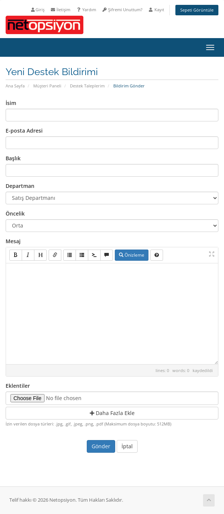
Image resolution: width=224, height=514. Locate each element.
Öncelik (15, 213)
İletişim (60, 9)
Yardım (86, 9)
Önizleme (131, 255)
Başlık (13, 158)
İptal (127, 446)
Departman (20, 185)
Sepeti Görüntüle (197, 10)
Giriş (37, 9)
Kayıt (156, 9)
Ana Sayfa (15, 86)
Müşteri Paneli (47, 86)
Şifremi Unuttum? (122, 9)
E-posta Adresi (24, 130)
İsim (11, 102)
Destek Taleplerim (87, 86)
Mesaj (13, 241)
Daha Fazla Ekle (112, 413)
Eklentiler (18, 385)
